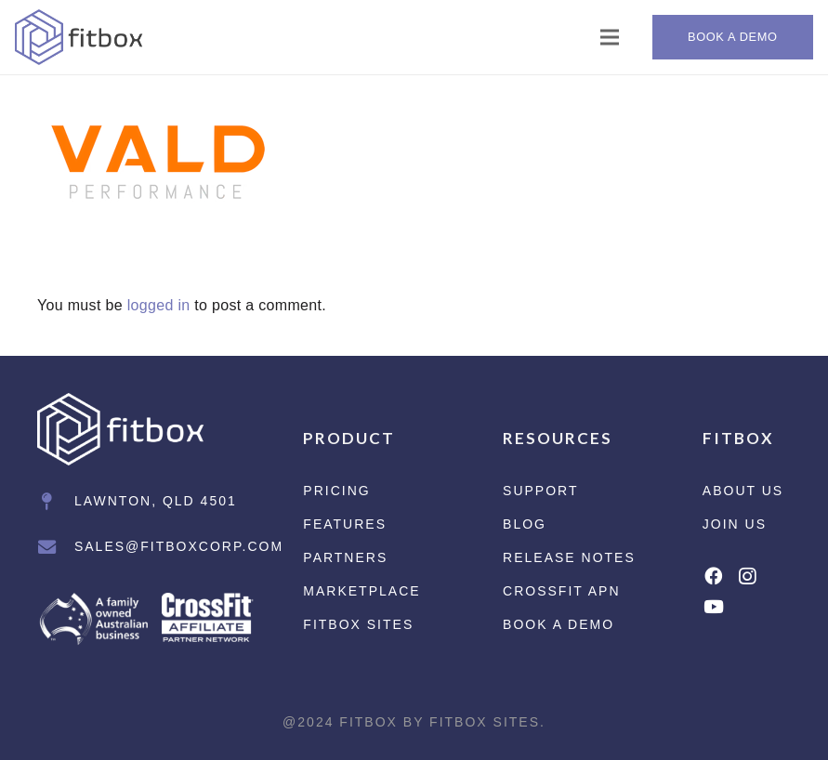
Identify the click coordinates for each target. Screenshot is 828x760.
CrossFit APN (561, 590)
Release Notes (569, 557)
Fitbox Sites (358, 624)
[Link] (79, 37)
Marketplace (361, 590)
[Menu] (610, 37)
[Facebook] (714, 575)
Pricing (336, 490)
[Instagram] (747, 576)
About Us (743, 490)
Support (540, 490)
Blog (524, 524)
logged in (159, 305)
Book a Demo (558, 624)
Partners (345, 557)
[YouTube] (714, 606)
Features (345, 524)
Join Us (735, 524)
